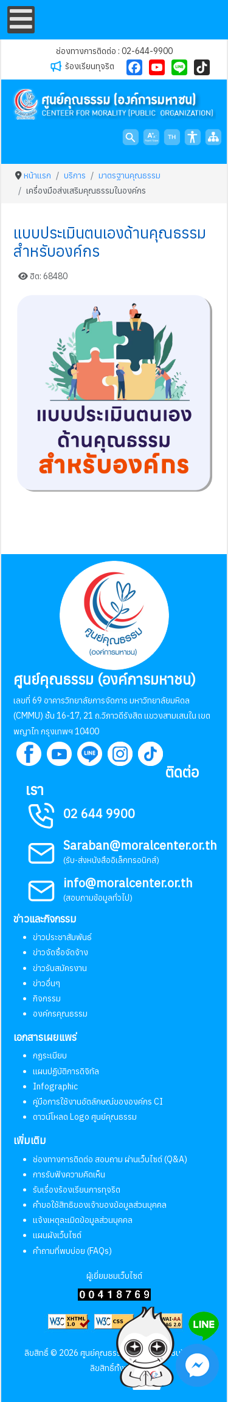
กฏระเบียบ (50, 1055)
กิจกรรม (47, 998)
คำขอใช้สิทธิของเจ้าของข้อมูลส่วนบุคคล (100, 1204)
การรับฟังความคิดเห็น (69, 1174)
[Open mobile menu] (21, 19)
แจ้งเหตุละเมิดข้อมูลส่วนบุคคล (83, 1219)
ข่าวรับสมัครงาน (60, 968)
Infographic (55, 1086)
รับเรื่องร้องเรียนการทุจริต (76, 1189)
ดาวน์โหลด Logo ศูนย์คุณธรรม (85, 1116)
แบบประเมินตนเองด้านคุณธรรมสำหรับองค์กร (109, 242)
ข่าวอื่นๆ (46, 983)
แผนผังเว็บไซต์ (57, 1235)
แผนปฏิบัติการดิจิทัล (66, 1071)
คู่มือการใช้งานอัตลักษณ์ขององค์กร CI (98, 1101)
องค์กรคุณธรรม (60, 1013)
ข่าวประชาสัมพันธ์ (62, 937)
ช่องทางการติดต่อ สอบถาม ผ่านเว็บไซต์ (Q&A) (110, 1159)
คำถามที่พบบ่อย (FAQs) (72, 1250)
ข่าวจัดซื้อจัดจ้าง (60, 952)
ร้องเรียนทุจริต (89, 66)
